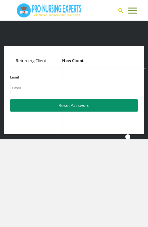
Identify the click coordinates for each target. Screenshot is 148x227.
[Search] (118, 10)
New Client (73, 60)
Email (14, 77)
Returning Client (31, 60)
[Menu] (130, 10)
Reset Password (74, 105)
